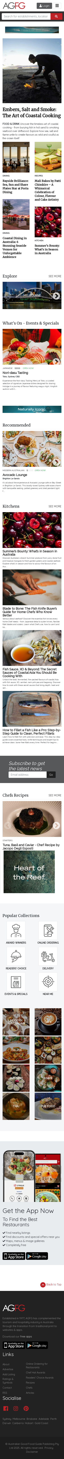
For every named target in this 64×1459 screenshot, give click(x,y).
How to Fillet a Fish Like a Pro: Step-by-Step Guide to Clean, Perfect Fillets (32, 731)
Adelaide (44, 1418)
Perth (53, 1418)
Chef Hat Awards (35, 1372)
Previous (7, 296)
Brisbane (32, 1418)
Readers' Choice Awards (40, 1377)
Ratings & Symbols (8, 1381)
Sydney (7, 1418)
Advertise (8, 1369)
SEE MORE (55, 276)
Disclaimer (32, 1451)
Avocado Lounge (15, 475)
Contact (7, 1387)
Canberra (18, 1423)
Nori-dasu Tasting (15, 373)
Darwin (7, 1423)
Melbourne (19, 1418)
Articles (30, 1392)
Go (51, 774)
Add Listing (9, 1374)
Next (56, 296)
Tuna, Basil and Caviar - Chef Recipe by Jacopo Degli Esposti (31, 846)
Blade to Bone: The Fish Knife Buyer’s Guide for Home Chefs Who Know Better (30, 612)
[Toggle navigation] (57, 6)
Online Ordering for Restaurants (37, 1365)
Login (44, 6)
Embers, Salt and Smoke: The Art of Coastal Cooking (32, 112)
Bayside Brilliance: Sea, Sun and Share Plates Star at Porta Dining (16, 186)
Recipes (30, 1382)
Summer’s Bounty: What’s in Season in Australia (47, 249)
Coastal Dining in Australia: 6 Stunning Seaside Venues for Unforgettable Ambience (15, 247)
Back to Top (50, 1284)
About (6, 1364)
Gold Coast (41, 1423)
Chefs (29, 1387)
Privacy (49, 1447)
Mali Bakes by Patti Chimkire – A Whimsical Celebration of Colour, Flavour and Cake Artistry (48, 190)
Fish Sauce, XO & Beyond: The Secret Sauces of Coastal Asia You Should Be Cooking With (30, 673)
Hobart (29, 1423)
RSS (5, 1392)
